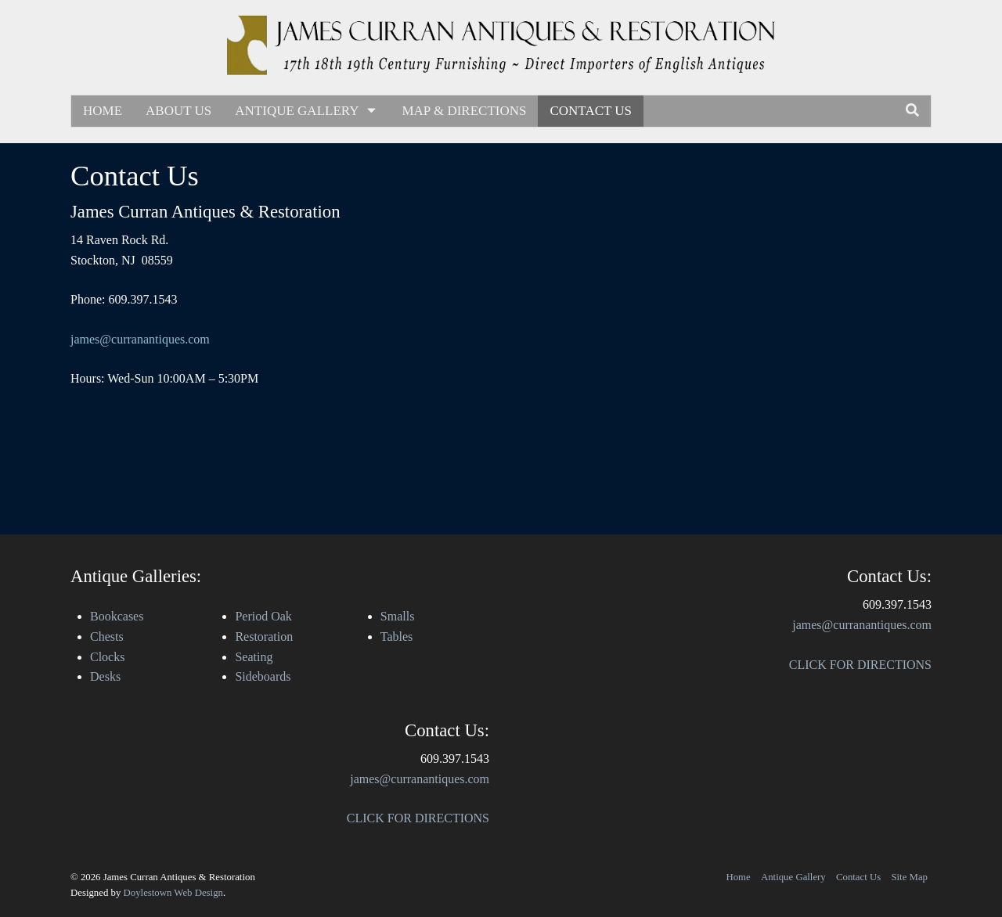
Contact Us (591, 110)
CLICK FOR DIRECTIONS (418, 818)
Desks (105, 676)
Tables (396, 636)
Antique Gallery (306, 110)
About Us (178, 110)
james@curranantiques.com (140, 339)
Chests (107, 636)
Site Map (909, 877)
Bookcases (116, 616)
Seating (253, 656)
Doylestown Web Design (173, 892)
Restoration (264, 636)
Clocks (107, 656)
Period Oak (263, 616)
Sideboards (262, 676)
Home (102, 110)
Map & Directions (464, 110)
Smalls (397, 616)
